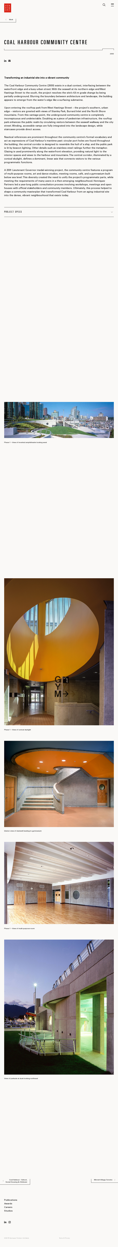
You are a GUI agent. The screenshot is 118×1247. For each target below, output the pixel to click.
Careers (8, 1207)
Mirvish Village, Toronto (103, 1180)
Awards (8, 1204)
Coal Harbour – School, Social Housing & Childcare (16, 1181)
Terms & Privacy (64, 1238)
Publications (10, 1200)
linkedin (5, 61)
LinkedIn (5, 1222)
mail (9, 61)
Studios (8, 1211)
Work (11, 20)
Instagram (9, 1222)
